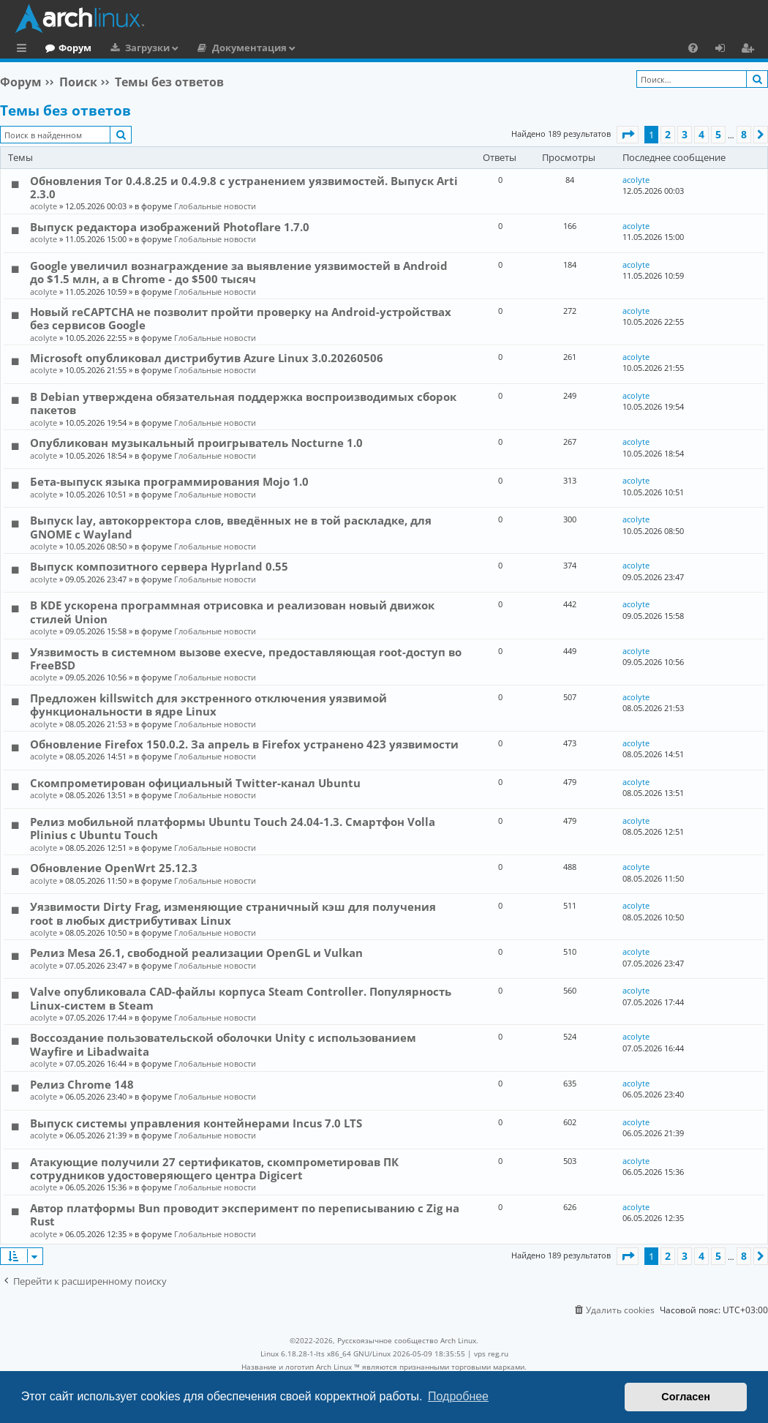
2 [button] (668, 134)
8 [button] (744, 134)
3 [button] (685, 134)
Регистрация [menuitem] (750, 50)
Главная (65, 47)
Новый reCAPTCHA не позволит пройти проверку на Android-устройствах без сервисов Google (240, 318)
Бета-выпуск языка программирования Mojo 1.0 (169, 481)
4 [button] (701, 134)
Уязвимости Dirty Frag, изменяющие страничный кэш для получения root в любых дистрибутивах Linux (233, 913)
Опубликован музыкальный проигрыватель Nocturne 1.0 (196, 442)
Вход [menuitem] (725, 50)
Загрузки (207, 47)
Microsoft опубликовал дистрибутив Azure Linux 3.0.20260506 (206, 357)
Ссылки (24, 50)
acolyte (43, 205)
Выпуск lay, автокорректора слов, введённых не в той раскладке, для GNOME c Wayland (231, 527)
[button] (628, 134)
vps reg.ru (491, 1353)
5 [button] (718, 134)
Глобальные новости (215, 205)
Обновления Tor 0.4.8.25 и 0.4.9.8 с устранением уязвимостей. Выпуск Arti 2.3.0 (244, 187)
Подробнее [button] (458, 1396)
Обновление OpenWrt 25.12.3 (113, 867)
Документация (309, 47)
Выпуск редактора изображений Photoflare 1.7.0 (169, 226)
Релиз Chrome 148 (82, 1084)
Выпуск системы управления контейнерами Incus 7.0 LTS (196, 1123)
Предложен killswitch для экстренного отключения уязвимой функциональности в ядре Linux (208, 704)
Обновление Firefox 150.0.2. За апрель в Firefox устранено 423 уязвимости (244, 744)
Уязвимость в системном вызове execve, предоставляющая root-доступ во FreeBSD (246, 658)
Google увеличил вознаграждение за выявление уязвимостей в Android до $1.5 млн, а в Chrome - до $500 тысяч (239, 272)
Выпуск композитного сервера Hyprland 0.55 (159, 566)
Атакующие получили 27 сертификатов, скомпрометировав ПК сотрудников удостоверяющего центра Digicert (214, 1168)
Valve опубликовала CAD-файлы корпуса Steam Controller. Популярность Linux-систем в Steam (240, 998)
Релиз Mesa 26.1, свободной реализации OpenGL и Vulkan (196, 952)
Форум (134, 47)
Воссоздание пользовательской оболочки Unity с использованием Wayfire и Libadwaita (223, 1044)
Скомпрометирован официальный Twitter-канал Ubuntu (195, 783)
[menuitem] (693, 48)
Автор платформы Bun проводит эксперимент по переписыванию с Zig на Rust (244, 1214)
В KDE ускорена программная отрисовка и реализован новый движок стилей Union (232, 612)
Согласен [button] (685, 1397)
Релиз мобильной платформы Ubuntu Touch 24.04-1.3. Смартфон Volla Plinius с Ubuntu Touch (232, 828)
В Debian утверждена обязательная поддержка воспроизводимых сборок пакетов (243, 403)
